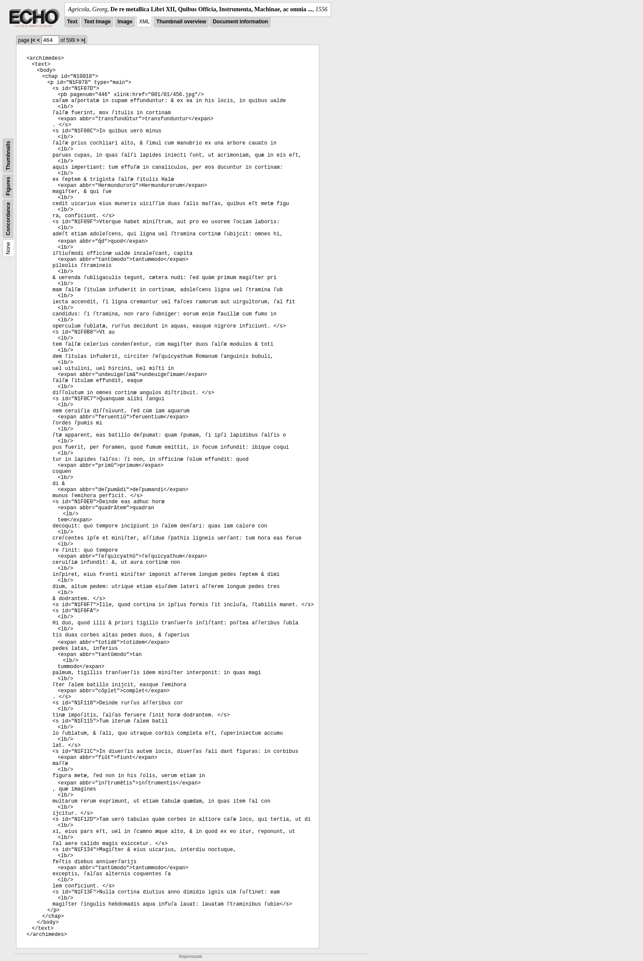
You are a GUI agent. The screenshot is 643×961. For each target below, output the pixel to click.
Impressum (190, 956)
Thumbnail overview (181, 22)
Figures (8, 186)
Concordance (8, 218)
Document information (240, 22)
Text (72, 22)
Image (125, 22)
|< (33, 40)
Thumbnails (8, 155)
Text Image (97, 22)
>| (83, 40)
